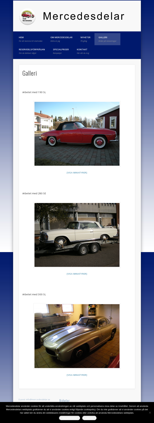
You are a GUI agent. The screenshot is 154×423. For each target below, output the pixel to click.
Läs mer (89, 418)
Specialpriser (61, 51)
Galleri (107, 39)
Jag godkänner (69, 418)
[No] (149, 412)
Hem (30, 39)
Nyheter (85, 39)
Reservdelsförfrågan (32, 51)
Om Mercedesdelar (61, 39)
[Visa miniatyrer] (77, 172)
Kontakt (83, 51)
